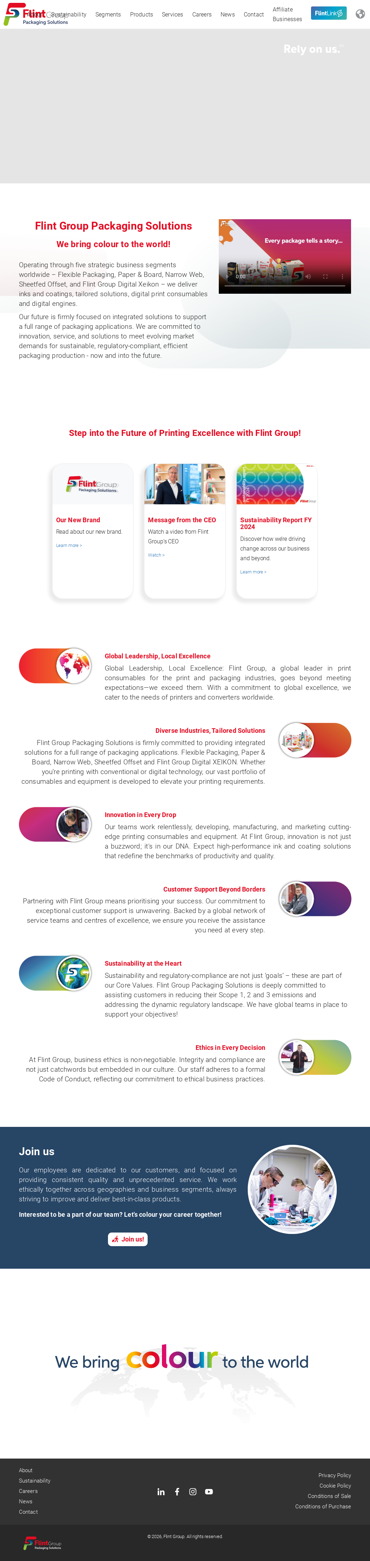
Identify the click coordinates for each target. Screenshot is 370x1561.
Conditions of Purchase (323, 1506)
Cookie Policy (335, 1486)
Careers (202, 14)
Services (172, 14)
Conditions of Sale (329, 1496)
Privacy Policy (335, 1475)
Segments (108, 14)
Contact (254, 14)
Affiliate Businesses (287, 14)
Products (141, 14)
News (228, 14)
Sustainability (69, 14)
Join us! (128, 1239)
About (34, 14)
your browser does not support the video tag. (285, 256)
